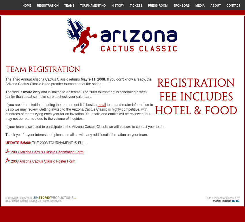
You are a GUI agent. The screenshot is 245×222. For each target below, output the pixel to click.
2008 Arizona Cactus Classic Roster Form (43, 161)
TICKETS (136, 5)
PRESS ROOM (158, 5)
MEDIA (200, 5)
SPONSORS (181, 5)
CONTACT (233, 5)
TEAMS (69, 5)
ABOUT (215, 5)
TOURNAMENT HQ (93, 5)
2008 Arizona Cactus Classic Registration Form (47, 152)
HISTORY (118, 5)
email (102, 105)
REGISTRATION (48, 5)
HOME (26, 5)
